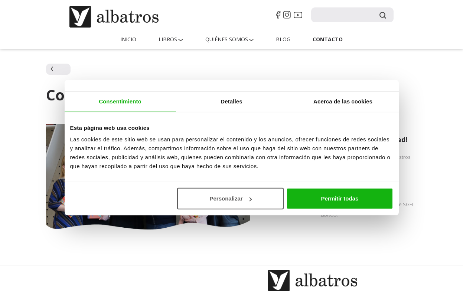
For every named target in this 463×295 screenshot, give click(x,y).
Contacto (328, 39)
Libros (168, 39)
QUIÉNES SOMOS (226, 39)
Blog (283, 39)
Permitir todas (340, 198)
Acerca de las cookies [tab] (342, 101)
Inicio (128, 39)
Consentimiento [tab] (120, 101)
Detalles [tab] (231, 101)
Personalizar (231, 198)
